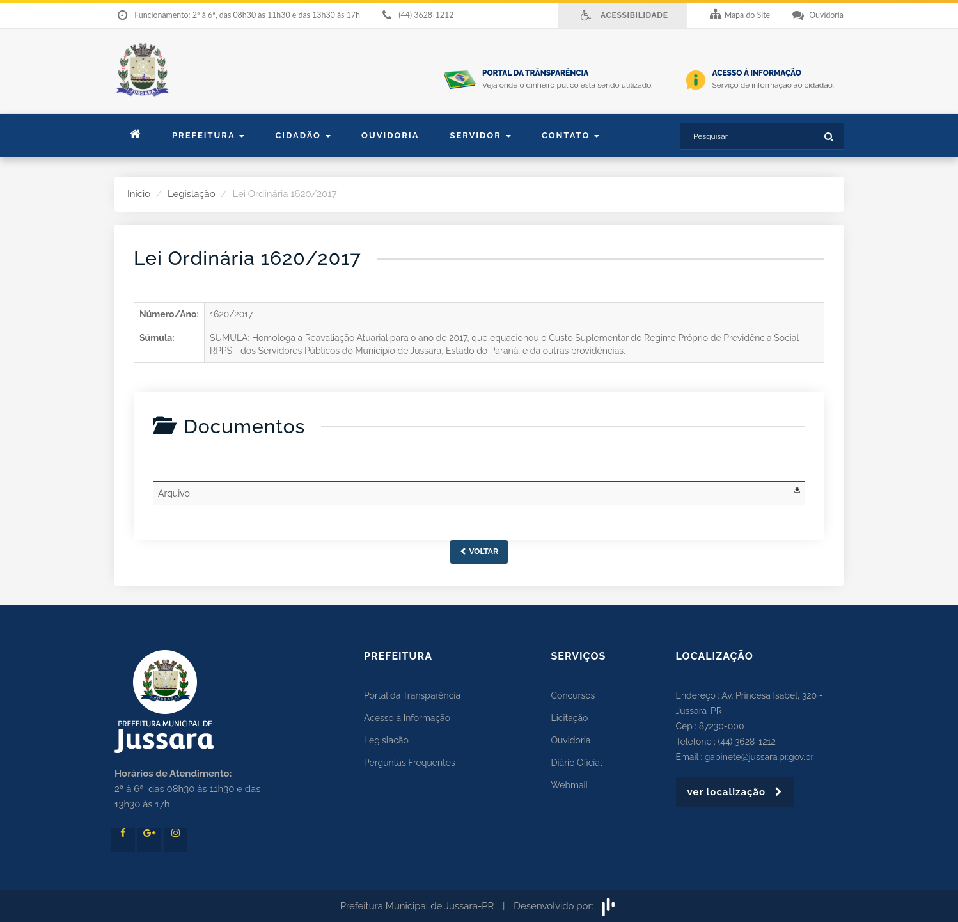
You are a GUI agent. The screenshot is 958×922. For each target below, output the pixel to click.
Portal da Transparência (412, 695)
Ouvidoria (390, 135)
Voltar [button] (479, 551)
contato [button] (570, 135)
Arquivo (174, 493)
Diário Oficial (576, 763)
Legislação (192, 194)
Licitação (569, 718)
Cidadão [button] (303, 135)
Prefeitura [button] (208, 135)
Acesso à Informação (407, 718)
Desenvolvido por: (566, 906)
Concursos (573, 695)
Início (138, 194)
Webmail (569, 785)
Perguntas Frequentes (409, 763)
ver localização (735, 792)
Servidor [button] (480, 135)
